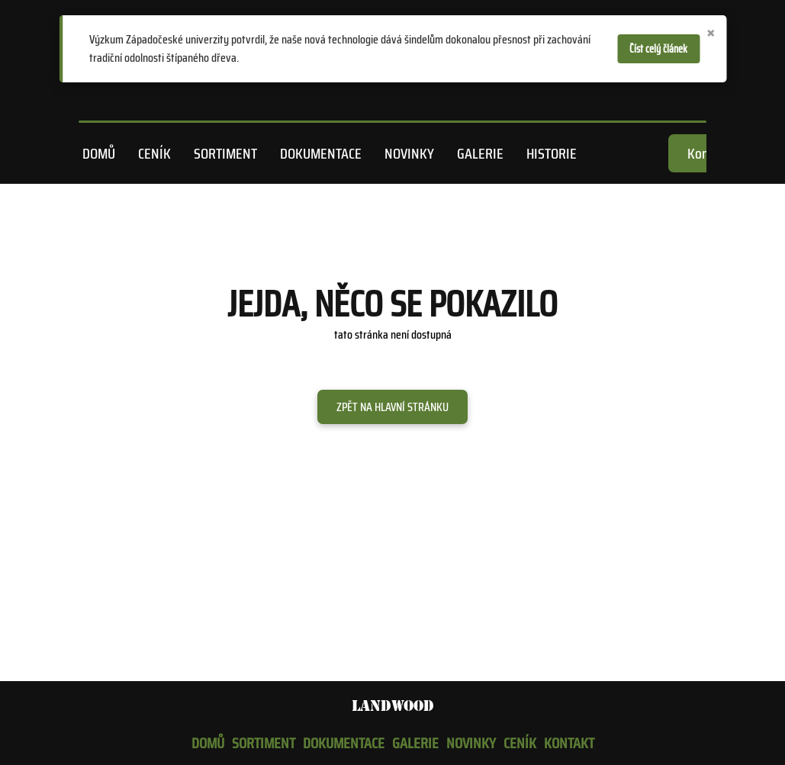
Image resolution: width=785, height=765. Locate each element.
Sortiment (225, 153)
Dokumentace (321, 153)
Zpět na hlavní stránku (392, 406)
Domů (98, 153)
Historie (551, 153)
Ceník (154, 153)
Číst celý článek (658, 48)
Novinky (409, 153)
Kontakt (569, 743)
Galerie (480, 153)
